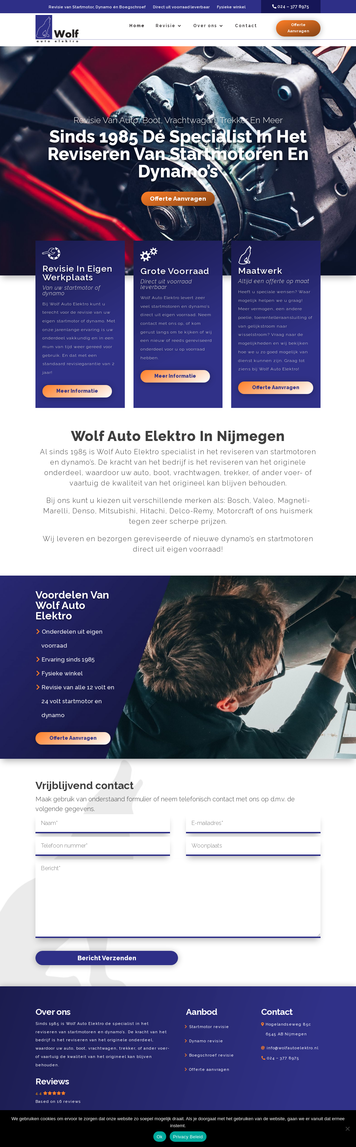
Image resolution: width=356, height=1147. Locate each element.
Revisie (166, 26)
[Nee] (347, 1128)
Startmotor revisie (209, 1027)
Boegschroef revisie (211, 1055)
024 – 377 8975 (283, 1058)
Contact (246, 26)
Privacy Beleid (188, 1136)
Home (137, 26)
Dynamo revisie (206, 1041)
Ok (160, 1136)
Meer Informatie (77, 391)
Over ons (205, 26)
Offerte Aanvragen (298, 28)
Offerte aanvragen (209, 1069)
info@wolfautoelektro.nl (292, 1048)
